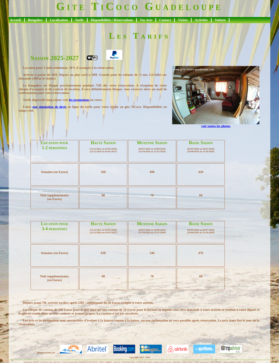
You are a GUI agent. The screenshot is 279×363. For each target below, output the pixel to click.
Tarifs (79, 20)
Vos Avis (146, 20)
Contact (165, 20)
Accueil (15, 20)
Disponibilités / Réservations (112, 20)
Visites (183, 20)
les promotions (79, 100)
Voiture (220, 20)
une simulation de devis (49, 107)
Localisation (59, 20)
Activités (201, 20)
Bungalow (35, 20)
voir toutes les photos (215, 126)
